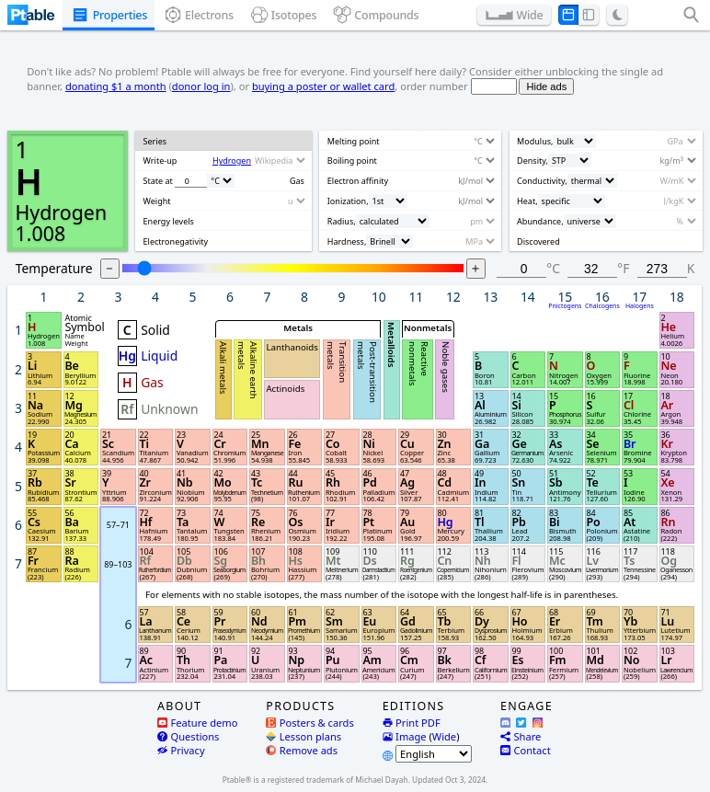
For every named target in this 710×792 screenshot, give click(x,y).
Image (405, 736)
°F (623, 268)
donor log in (201, 86)
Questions (188, 736)
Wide (529, 15)
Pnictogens (565, 307)
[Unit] (221, 181)
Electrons (209, 15)
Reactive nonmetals (418, 364)
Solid (155, 330)
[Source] (279, 160)
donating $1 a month (115, 86)
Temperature (54, 268)
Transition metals (337, 363)
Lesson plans (303, 736)
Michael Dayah (381, 780)
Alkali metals (224, 369)
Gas (152, 383)
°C (553, 268)
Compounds (386, 15)
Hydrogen (61, 212)
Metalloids (391, 344)
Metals (299, 328)
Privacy (181, 750)
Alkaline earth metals (248, 371)
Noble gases (446, 368)
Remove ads (302, 750)
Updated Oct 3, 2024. (449, 780)
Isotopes (294, 15)
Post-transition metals (367, 373)
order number (433, 86)
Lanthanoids (293, 348)
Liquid (159, 356)
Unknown (169, 410)
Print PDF (412, 722)
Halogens (639, 307)
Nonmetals (428, 328)
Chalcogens (602, 307)
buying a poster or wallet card (323, 86)
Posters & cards (309, 722)
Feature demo (197, 722)
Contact (525, 750)
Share (520, 736)
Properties (120, 15)
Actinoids (286, 389)
